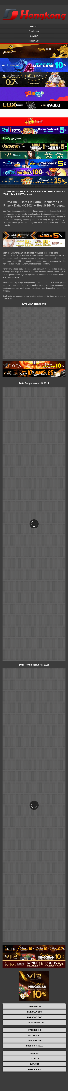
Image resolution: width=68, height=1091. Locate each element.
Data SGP (33, 41)
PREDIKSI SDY (34, 1035)
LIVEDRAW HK (34, 1006)
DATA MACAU (34, 1069)
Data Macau (34, 31)
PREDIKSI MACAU (34, 1046)
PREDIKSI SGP (35, 1040)
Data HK (34, 26)
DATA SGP (34, 1064)
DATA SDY (34, 1059)
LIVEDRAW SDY (34, 1012)
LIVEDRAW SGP (34, 1017)
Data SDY (34, 36)
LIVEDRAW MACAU (35, 1022)
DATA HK (34, 1053)
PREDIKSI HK (34, 1030)
